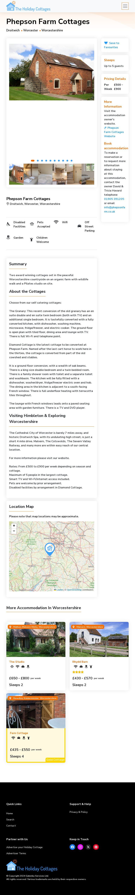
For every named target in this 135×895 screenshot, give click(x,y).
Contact (11, 825)
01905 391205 (114, 199)
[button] (33, 160)
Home (9, 813)
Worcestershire (52, 30)
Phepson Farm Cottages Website (114, 132)
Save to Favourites (111, 45)
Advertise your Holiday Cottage (24, 847)
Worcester (30, 30)
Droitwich (13, 30)
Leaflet (58, 590)
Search (10, 819)
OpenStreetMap (74, 590)
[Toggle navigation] (125, 6)
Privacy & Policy (79, 812)
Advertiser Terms (16, 853)
